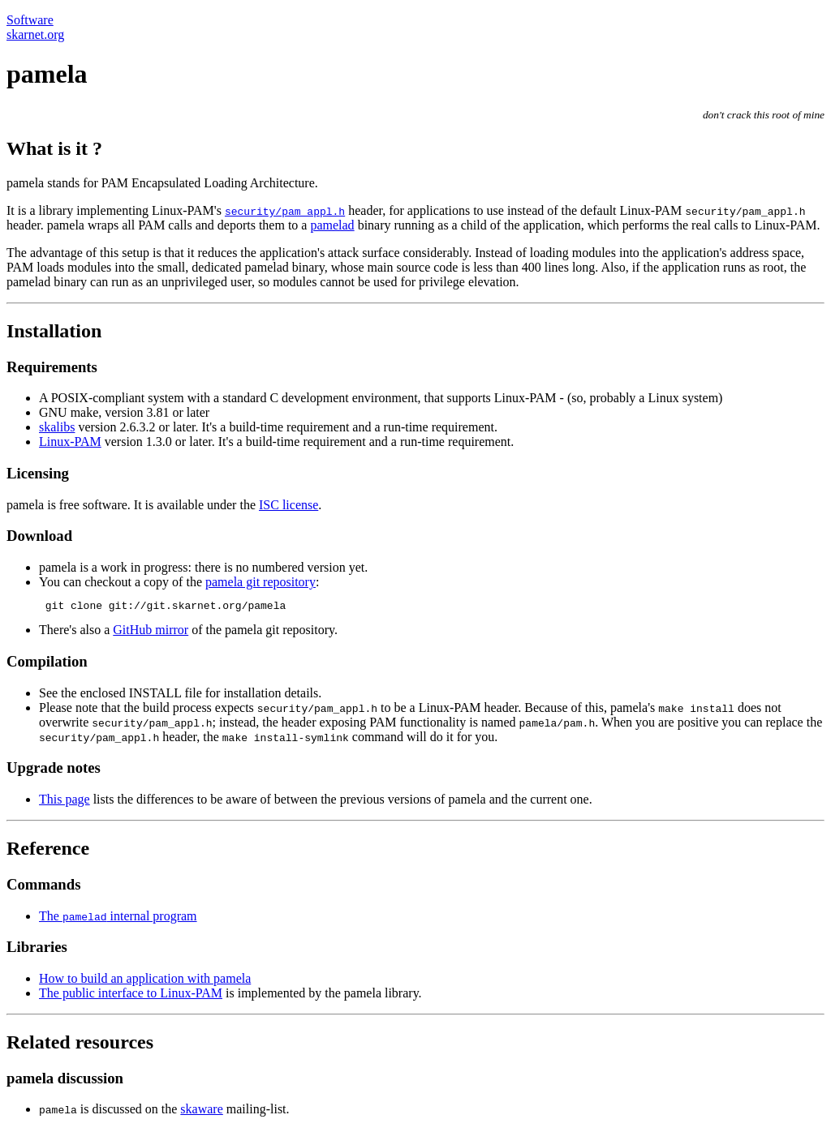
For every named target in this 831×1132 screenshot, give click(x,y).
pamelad (332, 225)
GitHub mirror (150, 632)
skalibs (57, 427)
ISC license (288, 505)
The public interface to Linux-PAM (130, 995)
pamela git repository (260, 582)
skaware (201, 1111)
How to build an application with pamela (145, 981)
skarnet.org (35, 34)
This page (64, 801)
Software (30, 20)
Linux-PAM (70, 441)
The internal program (118, 918)
